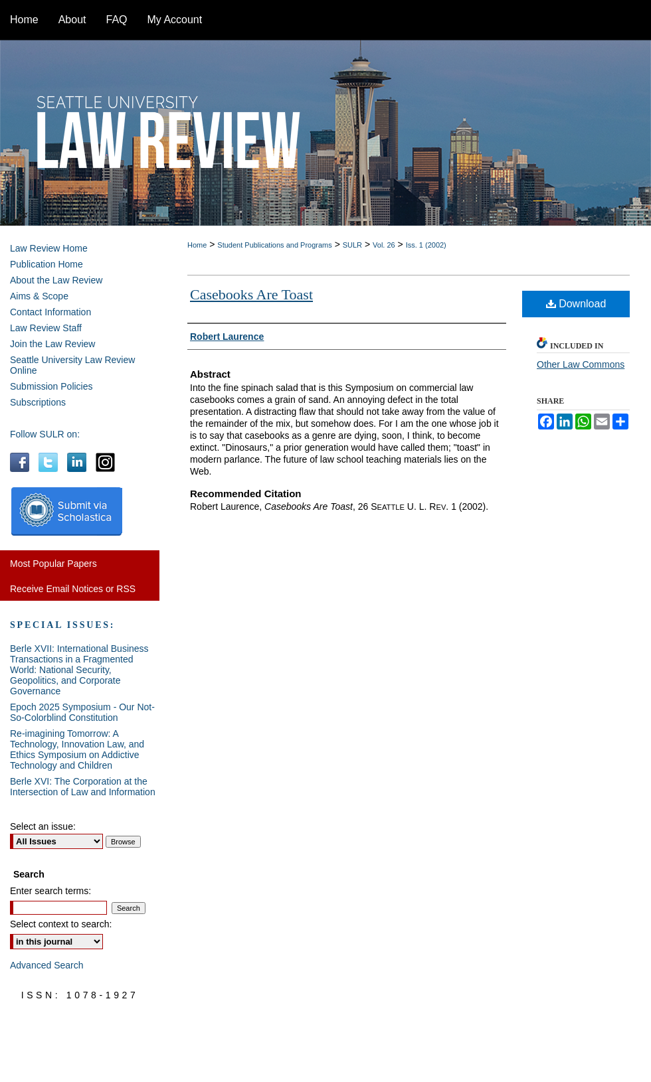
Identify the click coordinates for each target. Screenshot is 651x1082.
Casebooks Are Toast (251, 294)
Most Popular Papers (53, 563)
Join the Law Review (52, 344)
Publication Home (46, 264)
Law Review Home (49, 248)
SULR (352, 245)
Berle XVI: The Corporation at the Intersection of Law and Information (82, 786)
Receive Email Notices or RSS (73, 588)
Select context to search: (61, 924)
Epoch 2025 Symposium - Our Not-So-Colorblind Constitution (82, 712)
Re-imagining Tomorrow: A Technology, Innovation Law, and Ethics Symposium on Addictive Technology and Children (77, 749)
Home (197, 245)
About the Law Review (56, 280)
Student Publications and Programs (274, 245)
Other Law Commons (580, 364)
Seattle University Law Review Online (72, 365)
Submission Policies (51, 386)
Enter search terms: (50, 891)
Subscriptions (38, 402)
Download (576, 303)
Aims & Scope (39, 296)
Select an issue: (43, 826)
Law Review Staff (46, 328)
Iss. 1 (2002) (426, 245)
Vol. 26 (384, 245)
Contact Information (50, 312)
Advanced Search (47, 965)
